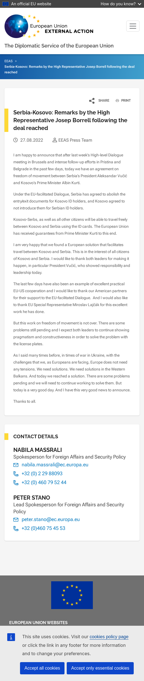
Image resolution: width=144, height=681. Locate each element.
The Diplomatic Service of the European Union (59, 46)
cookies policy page (109, 636)
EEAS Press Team (75, 140)
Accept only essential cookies (100, 668)
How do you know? (121, 3)
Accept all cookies (42, 668)
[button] (99, 100)
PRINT (121, 100)
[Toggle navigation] (133, 26)
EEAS (8, 61)
